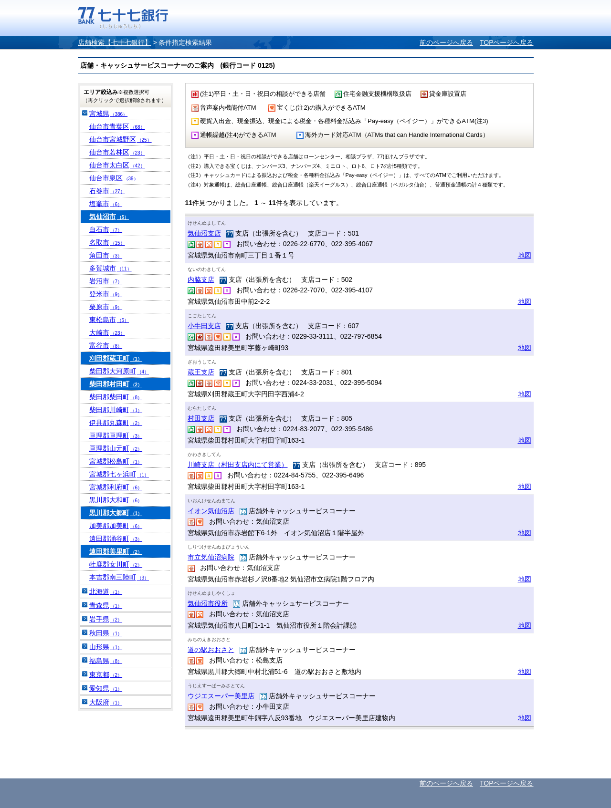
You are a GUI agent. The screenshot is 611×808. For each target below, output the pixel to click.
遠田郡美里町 (116, 551)
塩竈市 (106, 203)
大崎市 (107, 332)
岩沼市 (106, 281)
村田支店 (201, 418)
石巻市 (107, 191)
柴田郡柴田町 (116, 397)
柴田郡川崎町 (116, 410)
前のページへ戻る (446, 42)
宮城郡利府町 (116, 487)
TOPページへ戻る (507, 42)
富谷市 (106, 345)
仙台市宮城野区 (120, 139)
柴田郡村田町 (116, 384)
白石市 (106, 229)
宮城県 (108, 113)
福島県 (106, 660)
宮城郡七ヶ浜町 (119, 474)
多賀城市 (110, 268)
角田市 (106, 255)
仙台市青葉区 (117, 126)
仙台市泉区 (113, 178)
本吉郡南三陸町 (119, 577)
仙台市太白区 (117, 165)
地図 (524, 255)
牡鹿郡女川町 (116, 564)
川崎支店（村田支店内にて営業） (238, 464)
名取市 (107, 242)
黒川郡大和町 (116, 500)
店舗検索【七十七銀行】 (114, 42)
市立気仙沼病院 (211, 557)
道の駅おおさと (211, 649)
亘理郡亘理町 (116, 435)
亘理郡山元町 (116, 448)
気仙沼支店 (204, 233)
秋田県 (106, 633)
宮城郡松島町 (116, 461)
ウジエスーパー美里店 (221, 696)
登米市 (106, 294)
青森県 (106, 605)
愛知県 (106, 688)
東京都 (106, 674)
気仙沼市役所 (208, 603)
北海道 (106, 591)
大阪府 (106, 702)
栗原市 (106, 307)
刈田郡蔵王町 (116, 358)
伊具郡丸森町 (116, 422)
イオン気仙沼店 (211, 511)
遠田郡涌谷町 (116, 538)
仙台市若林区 (117, 152)
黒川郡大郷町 (116, 513)
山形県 (106, 647)
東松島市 (109, 319)
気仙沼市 (109, 216)
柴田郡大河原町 (119, 371)
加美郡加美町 (116, 525)
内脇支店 (201, 279)
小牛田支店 (204, 326)
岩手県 (106, 619)
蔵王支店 (201, 372)
